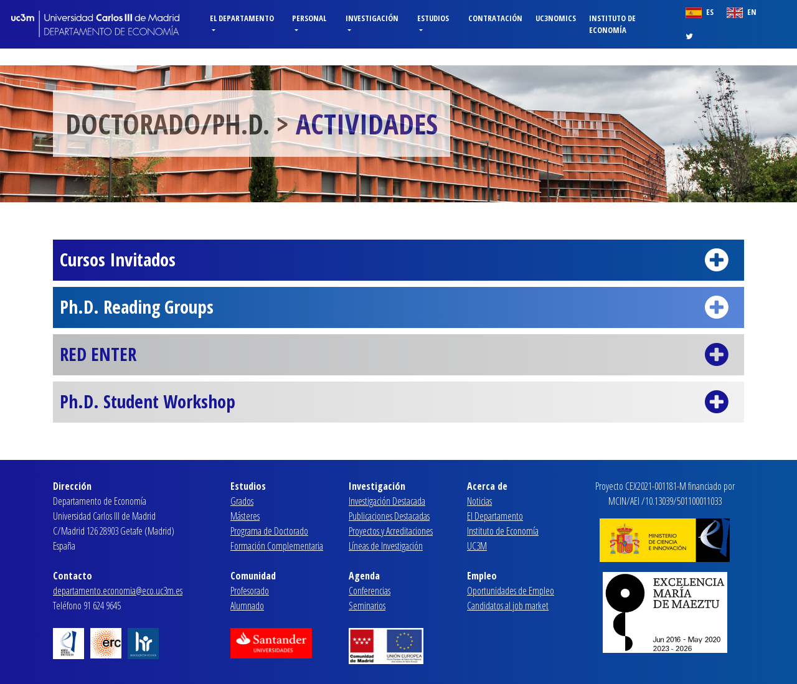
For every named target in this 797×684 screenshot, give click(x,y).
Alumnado (247, 605)
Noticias (479, 501)
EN (742, 12)
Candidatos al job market (508, 605)
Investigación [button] (372, 18)
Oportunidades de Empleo (510, 590)
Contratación (495, 18)
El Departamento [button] (242, 18)
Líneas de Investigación (386, 546)
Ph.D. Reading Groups (398, 307)
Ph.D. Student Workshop (398, 402)
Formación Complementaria (276, 546)
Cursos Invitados (398, 260)
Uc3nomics (555, 18)
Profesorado (249, 590)
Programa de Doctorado (269, 531)
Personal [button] (309, 18)
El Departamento (495, 516)
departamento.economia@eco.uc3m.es (117, 590)
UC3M (477, 546)
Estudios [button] (433, 18)
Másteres (245, 516)
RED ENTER (398, 354)
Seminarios (367, 605)
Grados (241, 501)
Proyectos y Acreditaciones (391, 531)
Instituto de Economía (612, 23)
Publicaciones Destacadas (389, 516)
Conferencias (369, 590)
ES (700, 12)
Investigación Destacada (387, 501)
